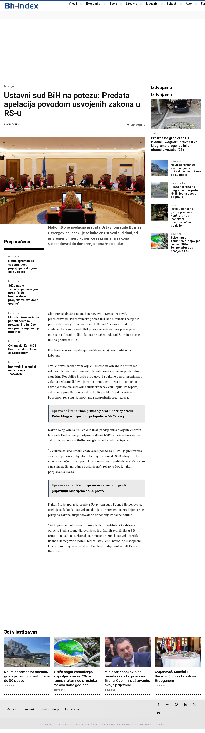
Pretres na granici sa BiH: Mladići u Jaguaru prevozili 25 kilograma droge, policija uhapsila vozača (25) (174, 144)
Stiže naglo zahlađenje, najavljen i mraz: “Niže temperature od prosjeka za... (185, 244)
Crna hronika (178, 183)
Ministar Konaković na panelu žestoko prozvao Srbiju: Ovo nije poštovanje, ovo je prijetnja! (24, 325)
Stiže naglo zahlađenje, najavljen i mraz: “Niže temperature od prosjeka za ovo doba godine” (23, 294)
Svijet (174, 205)
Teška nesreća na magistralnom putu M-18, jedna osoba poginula (184, 192)
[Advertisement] (102, 51)
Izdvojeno (10, 86)
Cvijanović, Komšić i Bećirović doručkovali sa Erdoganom (23, 349)
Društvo (155, 133)
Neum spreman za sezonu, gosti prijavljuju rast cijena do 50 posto (22, 266)
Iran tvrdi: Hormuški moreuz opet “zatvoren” (22, 370)
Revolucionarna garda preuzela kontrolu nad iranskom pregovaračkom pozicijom (182, 217)
